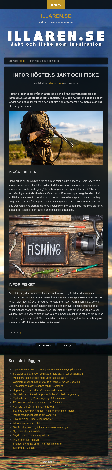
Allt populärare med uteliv (27, 423)
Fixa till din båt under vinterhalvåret (32, 419)
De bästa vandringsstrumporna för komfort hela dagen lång (46, 394)
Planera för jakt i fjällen (26, 439)
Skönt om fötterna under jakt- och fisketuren (37, 443)
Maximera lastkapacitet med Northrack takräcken (40, 377)
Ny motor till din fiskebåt (26, 431)
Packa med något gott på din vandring (34, 415)
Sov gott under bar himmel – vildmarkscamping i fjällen (44, 410)
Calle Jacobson (55, 83)
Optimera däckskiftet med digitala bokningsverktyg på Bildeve (47, 369)
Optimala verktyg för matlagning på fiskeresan (39, 398)
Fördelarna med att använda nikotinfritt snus (38, 402)
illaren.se (56, 16)
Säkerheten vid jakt (24, 448)
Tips (20, 332)
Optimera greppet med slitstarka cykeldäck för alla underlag (46, 382)
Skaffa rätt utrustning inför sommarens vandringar (41, 427)
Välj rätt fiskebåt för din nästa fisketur (34, 406)
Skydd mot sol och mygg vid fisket (32, 435)
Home (21, 60)
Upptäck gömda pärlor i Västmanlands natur (38, 390)
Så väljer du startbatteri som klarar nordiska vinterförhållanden (48, 373)
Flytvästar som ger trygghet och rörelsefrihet (38, 386)
